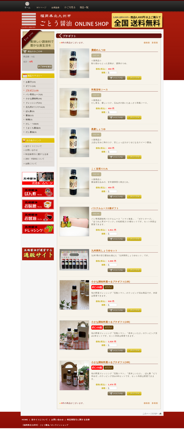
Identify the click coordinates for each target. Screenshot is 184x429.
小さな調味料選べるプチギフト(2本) (110, 322)
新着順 (155, 43)
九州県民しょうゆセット (104, 250)
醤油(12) (30, 115)
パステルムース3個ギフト (105, 208)
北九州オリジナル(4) (35, 107)
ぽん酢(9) (30, 111)
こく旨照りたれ (99, 168)
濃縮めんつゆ (98, 50)
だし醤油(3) (31, 132)
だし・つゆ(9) (32, 124)
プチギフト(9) (32, 90)
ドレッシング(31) (34, 103)
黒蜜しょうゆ (98, 129)
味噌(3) (29, 119)
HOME (25, 420)
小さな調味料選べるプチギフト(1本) (110, 281)
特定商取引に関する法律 (78, 420)
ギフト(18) (31, 86)
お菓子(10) (31, 82)
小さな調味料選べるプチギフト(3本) (110, 362)
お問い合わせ (57, 420)
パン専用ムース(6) (34, 94)
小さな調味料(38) (34, 99)
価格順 (147, 43)
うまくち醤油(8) (33, 128)
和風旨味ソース (99, 89)
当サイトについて (39, 420)
